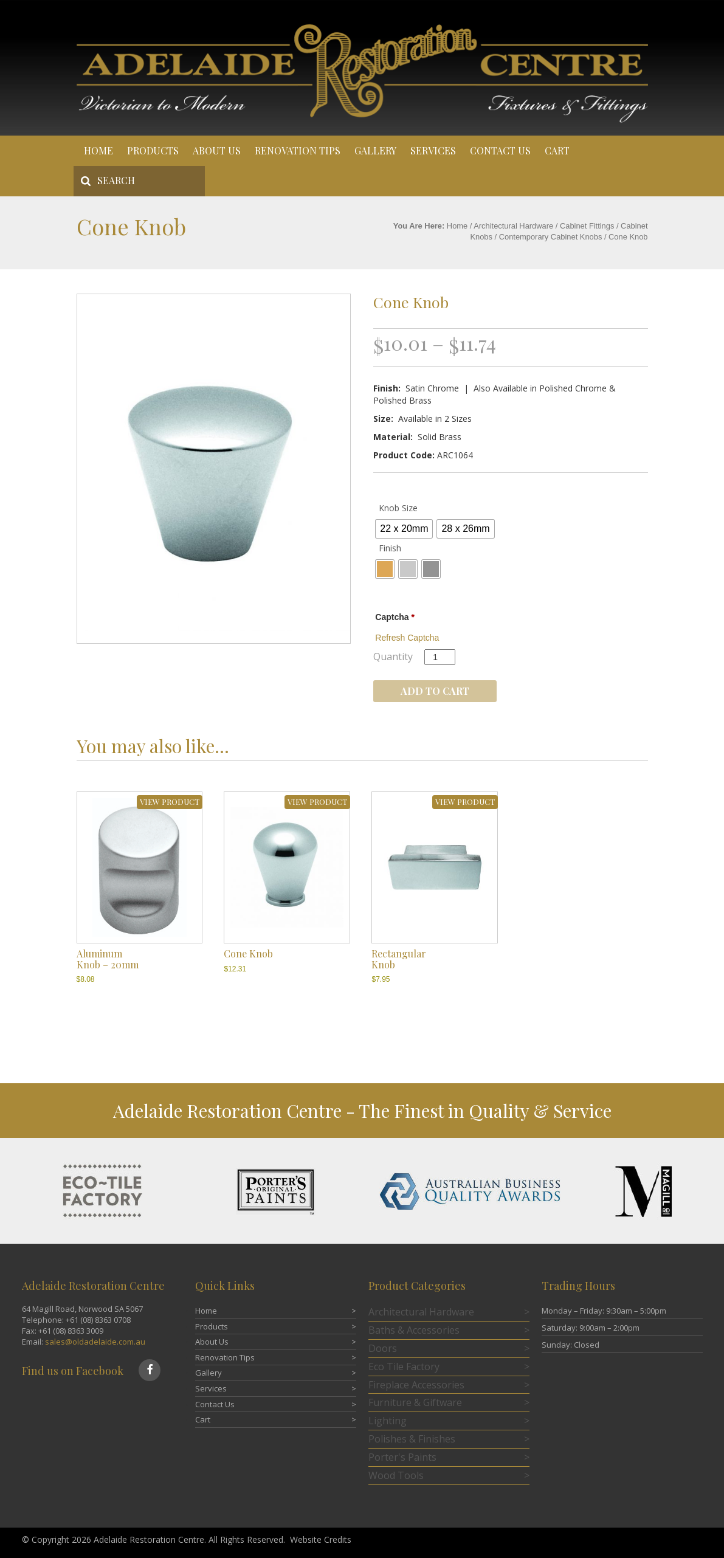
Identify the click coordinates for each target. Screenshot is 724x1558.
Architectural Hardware (513, 225)
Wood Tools (396, 1475)
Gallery (375, 150)
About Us (217, 150)
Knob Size (398, 508)
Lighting (387, 1420)
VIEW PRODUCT (169, 801)
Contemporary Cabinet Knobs (550, 236)
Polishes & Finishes (411, 1439)
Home (98, 150)
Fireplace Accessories (416, 1384)
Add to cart (435, 690)
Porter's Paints (402, 1457)
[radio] (404, 529)
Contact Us (500, 150)
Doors (382, 1348)
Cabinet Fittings (587, 225)
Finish (390, 548)
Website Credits (320, 1539)
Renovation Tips (297, 150)
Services (433, 150)
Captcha (395, 617)
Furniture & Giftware (415, 1402)
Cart (557, 150)
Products (153, 150)
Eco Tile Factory (404, 1366)
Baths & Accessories (414, 1330)
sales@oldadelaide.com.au (95, 1341)
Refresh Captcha (407, 638)
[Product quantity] (439, 657)
